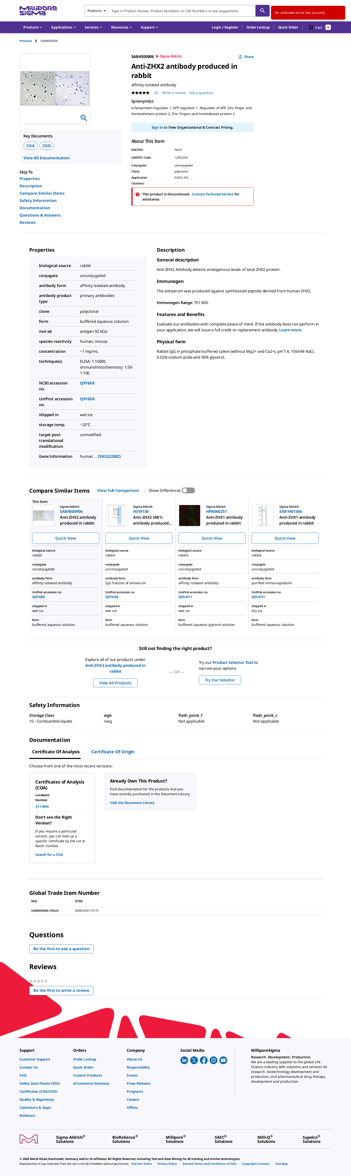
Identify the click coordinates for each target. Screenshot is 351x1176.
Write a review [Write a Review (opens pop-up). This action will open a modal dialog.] (173, 92)
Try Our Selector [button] (220, 680)
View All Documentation (46, 157)
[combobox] (177, 11)
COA (30, 145)
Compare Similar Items (42, 193)
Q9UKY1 (185, 596)
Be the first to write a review (63, 991)
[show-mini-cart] (319, 27)
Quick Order (288, 27)
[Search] (262, 11)
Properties (30, 178)
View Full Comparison (117, 490)
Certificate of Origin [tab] (113, 752)
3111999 (42, 806)
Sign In (157, 127)
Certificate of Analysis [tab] (56, 752)
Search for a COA (49, 854)
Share (246, 56)
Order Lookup (258, 27)
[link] (44, 1059)
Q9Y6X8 (87, 383)
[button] (225, 27)
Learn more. (290, 330)
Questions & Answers (40, 215)
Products (26, 41)
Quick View (65, 538)
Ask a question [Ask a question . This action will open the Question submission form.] (201, 92)
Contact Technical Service (213, 194)
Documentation (35, 207)
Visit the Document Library (132, 802)
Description (31, 186)
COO (46, 145)
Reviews (28, 222)
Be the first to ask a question (61, 948)
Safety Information (38, 200)
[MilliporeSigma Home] (38, 11)
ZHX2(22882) (109, 456)
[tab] (30, 41)
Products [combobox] (95, 10)
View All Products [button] (115, 683)
